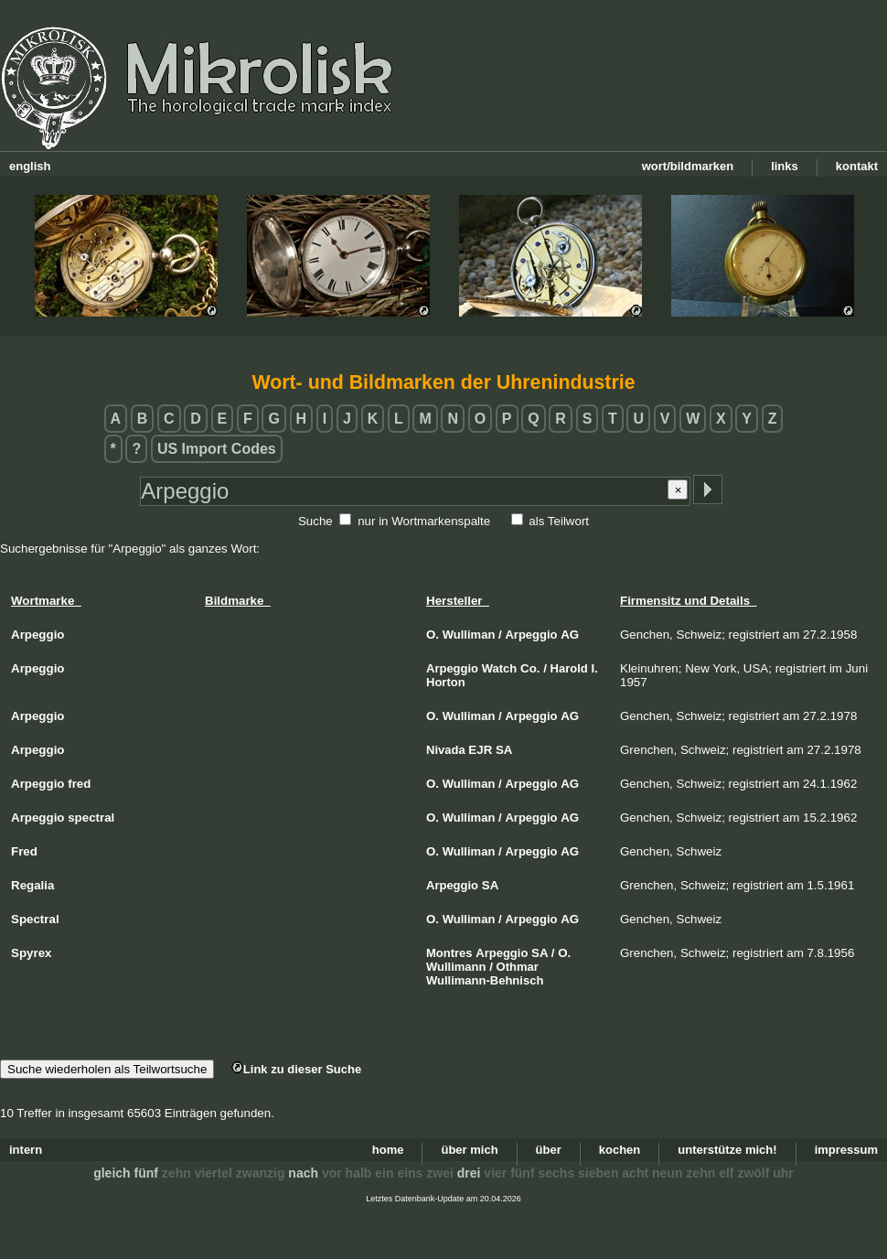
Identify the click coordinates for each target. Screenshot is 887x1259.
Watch (500, 668)
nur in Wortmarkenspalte (424, 521)
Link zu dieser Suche (296, 1069)
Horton (445, 682)
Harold (569, 668)
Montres (449, 953)
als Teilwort (559, 521)
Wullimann (456, 967)
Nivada (445, 750)
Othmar (518, 967)
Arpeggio (531, 634)
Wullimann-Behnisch (484, 980)
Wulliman (469, 634)
